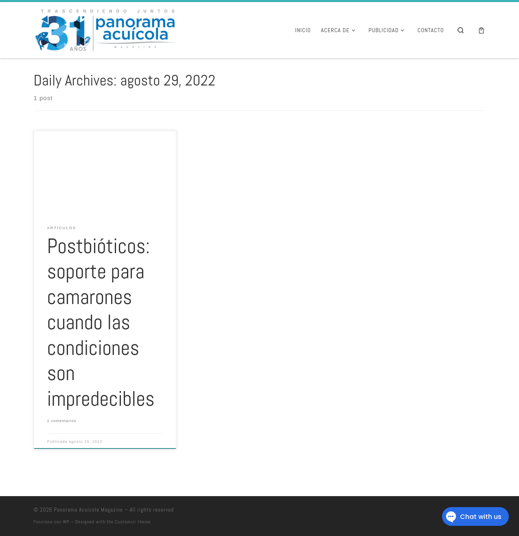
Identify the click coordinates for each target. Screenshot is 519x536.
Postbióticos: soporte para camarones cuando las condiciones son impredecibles (101, 322)
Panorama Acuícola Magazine (88, 509)
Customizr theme (133, 522)
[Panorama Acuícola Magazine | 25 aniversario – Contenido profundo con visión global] (104, 29)
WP (66, 522)
